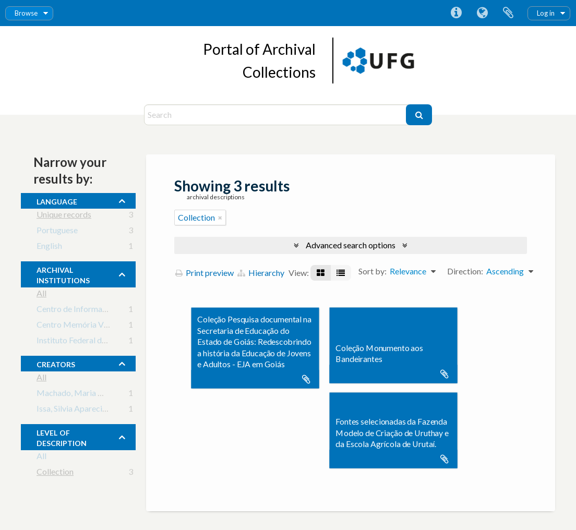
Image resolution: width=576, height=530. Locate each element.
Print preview (204, 273)
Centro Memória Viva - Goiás (89, 326)
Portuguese (57, 232)
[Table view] (340, 273)
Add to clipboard (306, 379)
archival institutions (63, 273)
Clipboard (508, 13)
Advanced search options (350, 245)
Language (482, 13)
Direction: (465, 271)
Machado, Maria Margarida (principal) (105, 395)
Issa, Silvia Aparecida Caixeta (88, 410)
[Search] (276, 114)
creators (56, 363)
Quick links (456, 13)
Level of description (62, 436)
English (49, 247)
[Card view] (320, 273)
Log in (546, 13)
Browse (26, 13)
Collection (55, 473)
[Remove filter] (220, 217)
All (41, 295)
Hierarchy (260, 273)
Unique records (64, 216)
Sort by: (372, 271)
